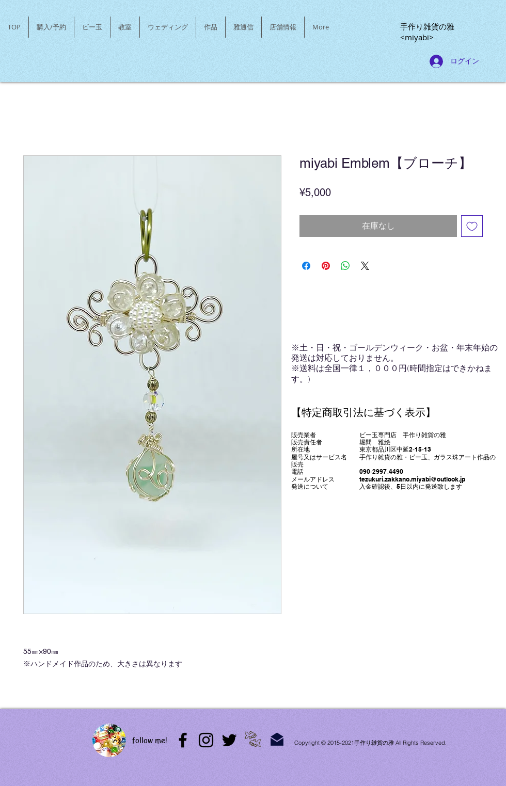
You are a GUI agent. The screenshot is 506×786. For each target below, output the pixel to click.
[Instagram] (206, 740)
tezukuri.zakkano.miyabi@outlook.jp (412, 479)
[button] (92, 27)
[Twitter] (229, 740)
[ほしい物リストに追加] (472, 226)
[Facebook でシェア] (306, 266)
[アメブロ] (183, 740)
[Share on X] (365, 266)
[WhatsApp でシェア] (345, 266)
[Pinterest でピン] (326, 266)
